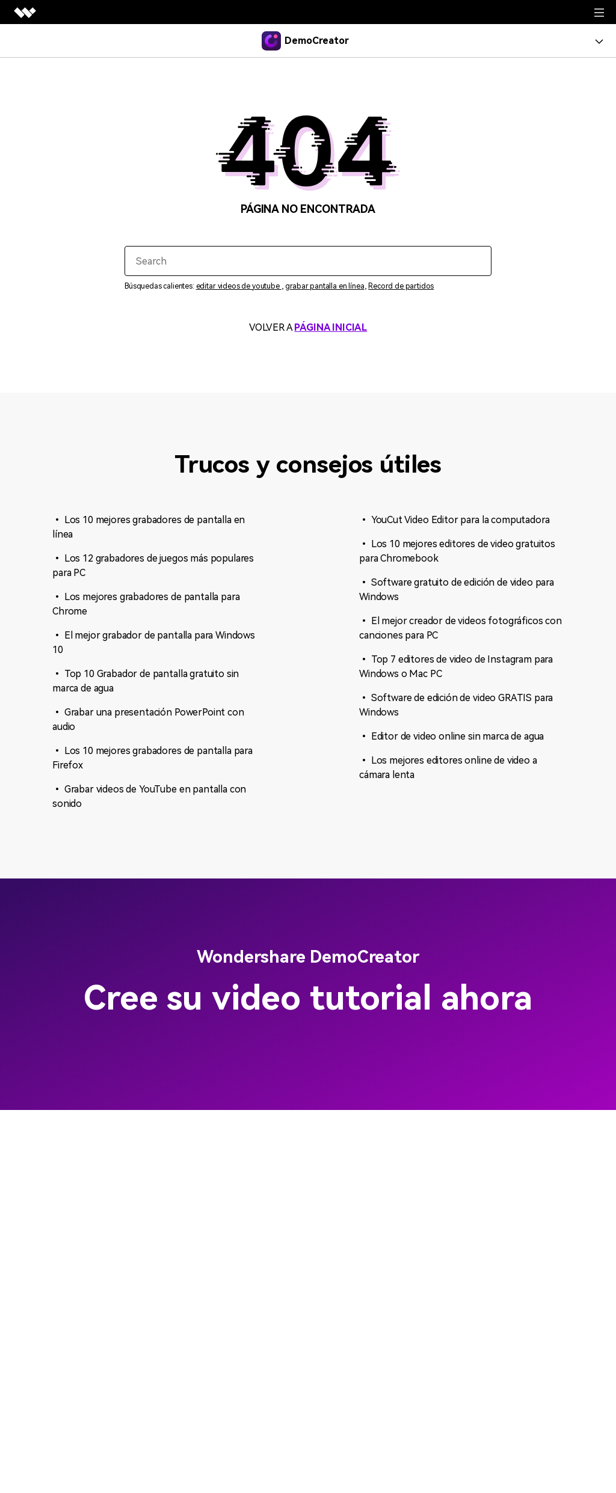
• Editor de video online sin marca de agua (451, 736)
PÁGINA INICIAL (330, 327)
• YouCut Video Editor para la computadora (454, 520)
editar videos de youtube (239, 286)
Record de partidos (401, 286)
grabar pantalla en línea (324, 286)
